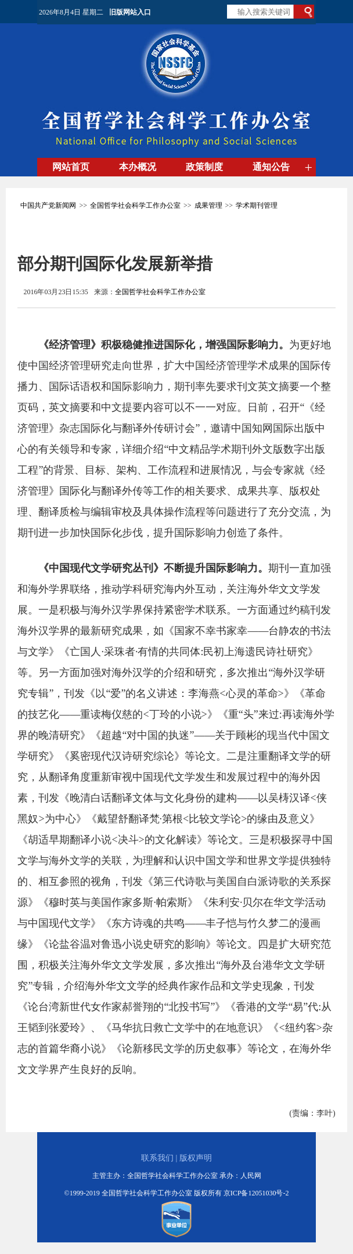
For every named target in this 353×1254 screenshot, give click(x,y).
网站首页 (70, 167)
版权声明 (195, 1158)
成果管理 (208, 205)
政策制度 (204, 167)
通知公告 (271, 167)
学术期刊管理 (257, 205)
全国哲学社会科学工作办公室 (135, 205)
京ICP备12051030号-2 (256, 1193)
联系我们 (157, 1158)
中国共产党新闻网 (48, 205)
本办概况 (137, 167)
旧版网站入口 (130, 12)
